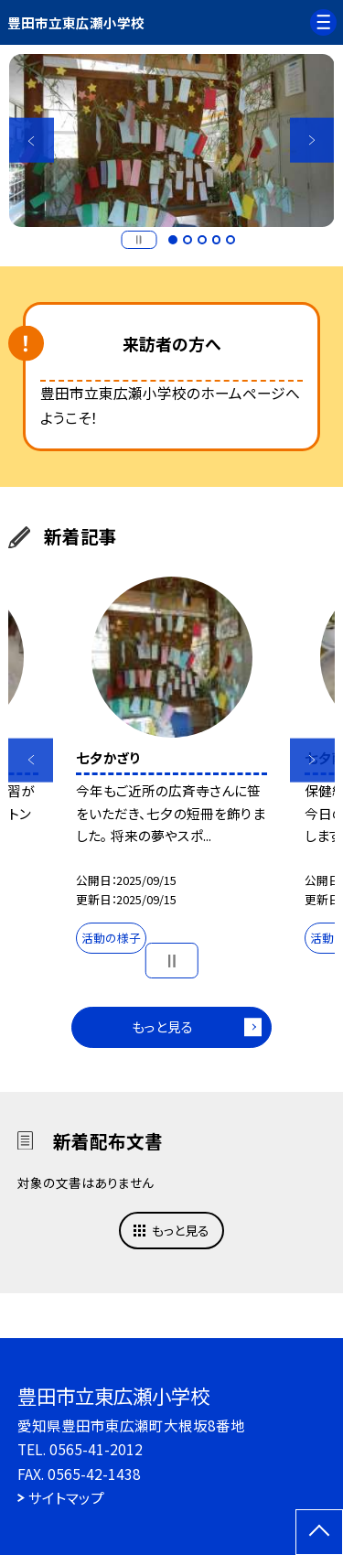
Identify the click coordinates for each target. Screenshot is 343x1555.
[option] (172, 141)
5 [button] (230, 239)
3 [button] (202, 239)
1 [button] (172, 239)
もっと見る (162, 1026)
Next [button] (312, 140)
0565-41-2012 (96, 1449)
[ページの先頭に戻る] (319, 1532)
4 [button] (216, 239)
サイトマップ (66, 1497)
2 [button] (187, 239)
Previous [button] (31, 140)
